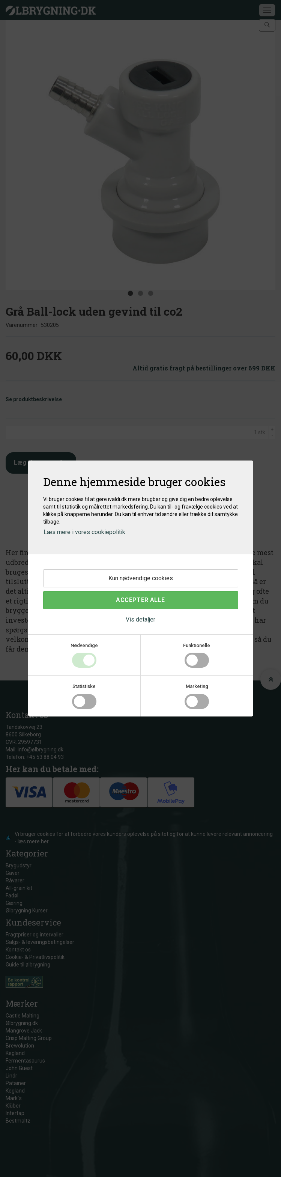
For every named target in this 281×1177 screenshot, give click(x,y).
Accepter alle (140, 600)
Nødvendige (84, 645)
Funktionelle (196, 645)
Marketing (197, 686)
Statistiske (84, 686)
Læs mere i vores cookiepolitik (84, 532)
